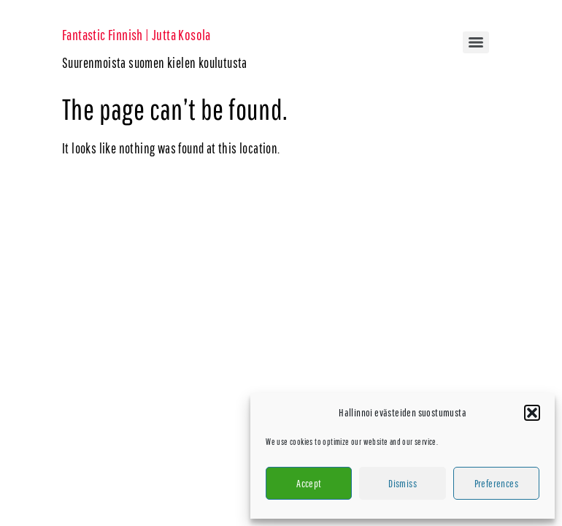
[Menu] (476, 42)
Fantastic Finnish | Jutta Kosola (136, 34)
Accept (308, 483)
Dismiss (402, 483)
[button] (532, 412)
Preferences (496, 483)
